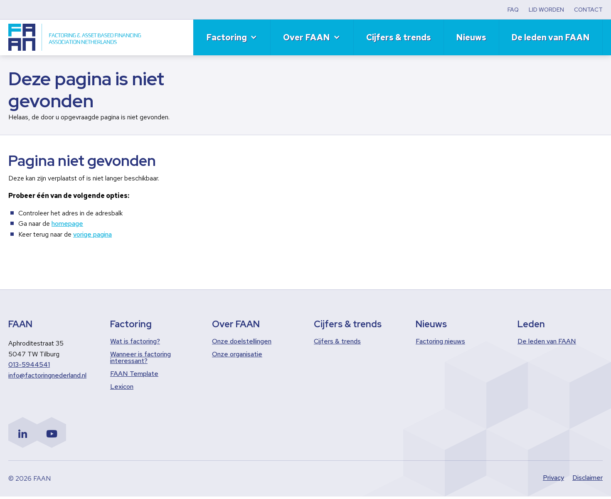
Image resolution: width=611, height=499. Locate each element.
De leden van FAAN (546, 341)
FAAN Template (134, 374)
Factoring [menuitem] (226, 37)
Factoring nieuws (440, 341)
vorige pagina (92, 234)
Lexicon (121, 386)
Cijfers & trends (337, 341)
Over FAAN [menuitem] (306, 37)
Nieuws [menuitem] (471, 37)
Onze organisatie (237, 354)
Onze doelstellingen (241, 341)
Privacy (553, 480)
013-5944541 (29, 364)
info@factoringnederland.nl (47, 375)
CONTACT (588, 9)
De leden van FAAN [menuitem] (550, 37)
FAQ (513, 9)
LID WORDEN (546, 9)
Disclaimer (587, 480)
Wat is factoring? (135, 341)
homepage (67, 223)
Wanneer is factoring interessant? (140, 357)
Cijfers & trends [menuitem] (398, 37)
